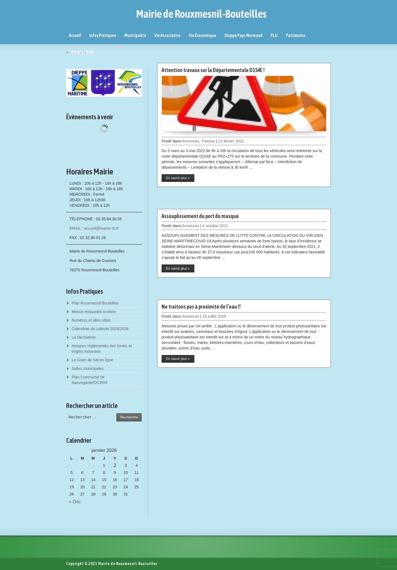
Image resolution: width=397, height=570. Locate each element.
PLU (274, 35)
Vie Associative (167, 35)
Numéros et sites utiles (91, 320)
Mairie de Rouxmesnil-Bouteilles (201, 14)
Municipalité (135, 35)
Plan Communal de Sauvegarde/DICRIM (89, 380)
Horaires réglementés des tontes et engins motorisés (102, 349)
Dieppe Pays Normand (243, 35)
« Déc (73, 501)
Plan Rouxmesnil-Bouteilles (95, 303)
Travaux (208, 141)
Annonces (190, 141)
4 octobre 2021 (215, 226)
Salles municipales (88, 368)
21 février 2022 (231, 141)
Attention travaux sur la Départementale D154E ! (213, 70)
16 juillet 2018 (214, 316)
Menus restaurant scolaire (94, 311)
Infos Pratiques (102, 35)
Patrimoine (295, 35)
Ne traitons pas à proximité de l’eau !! (201, 306)
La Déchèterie (84, 337)
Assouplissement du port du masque (200, 216)
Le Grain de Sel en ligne (92, 360)
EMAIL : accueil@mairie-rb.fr (94, 228)
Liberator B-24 (81, 51)
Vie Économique (202, 35)
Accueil (75, 35)
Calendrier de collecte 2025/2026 (100, 329)
